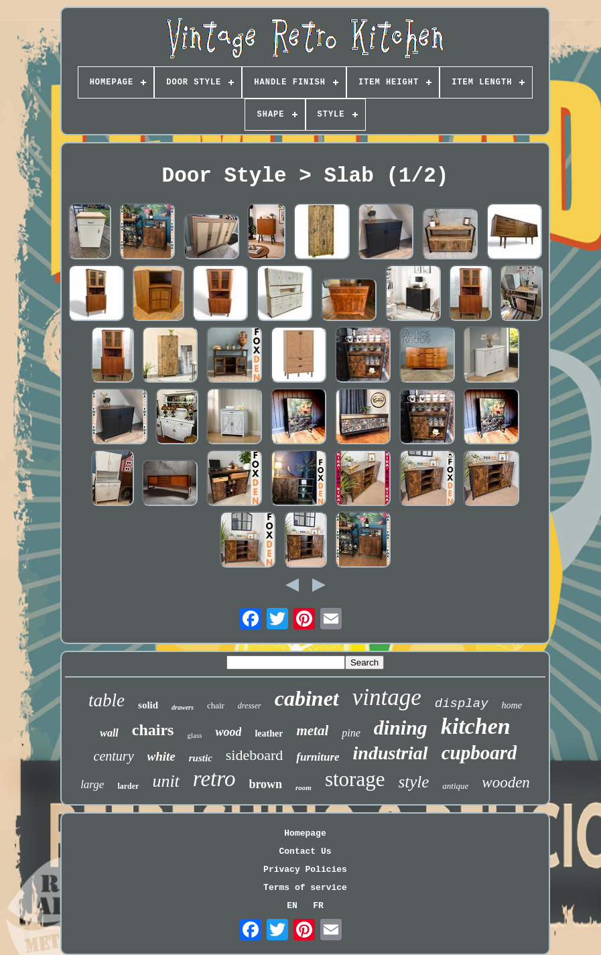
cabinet (307, 698)
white (161, 756)
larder (128, 786)
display (461, 703)
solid (148, 705)
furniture (317, 757)
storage (355, 779)
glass (194, 735)
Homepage (305, 833)
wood (228, 732)
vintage (386, 697)
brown (265, 784)
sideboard (254, 755)
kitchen (476, 726)
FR (318, 906)
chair (215, 705)
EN (292, 906)
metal (312, 730)
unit (165, 781)
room (303, 787)
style (413, 782)
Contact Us (305, 851)
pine (351, 733)
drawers (183, 707)
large (92, 784)
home (512, 705)
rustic (200, 758)
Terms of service (305, 888)
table (106, 700)
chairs (153, 730)
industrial (390, 753)
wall (109, 733)
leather (269, 733)
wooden (506, 782)
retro (214, 779)
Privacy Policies (305, 870)
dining (400, 727)
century (114, 756)
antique (455, 786)
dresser (249, 705)
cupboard (479, 752)
